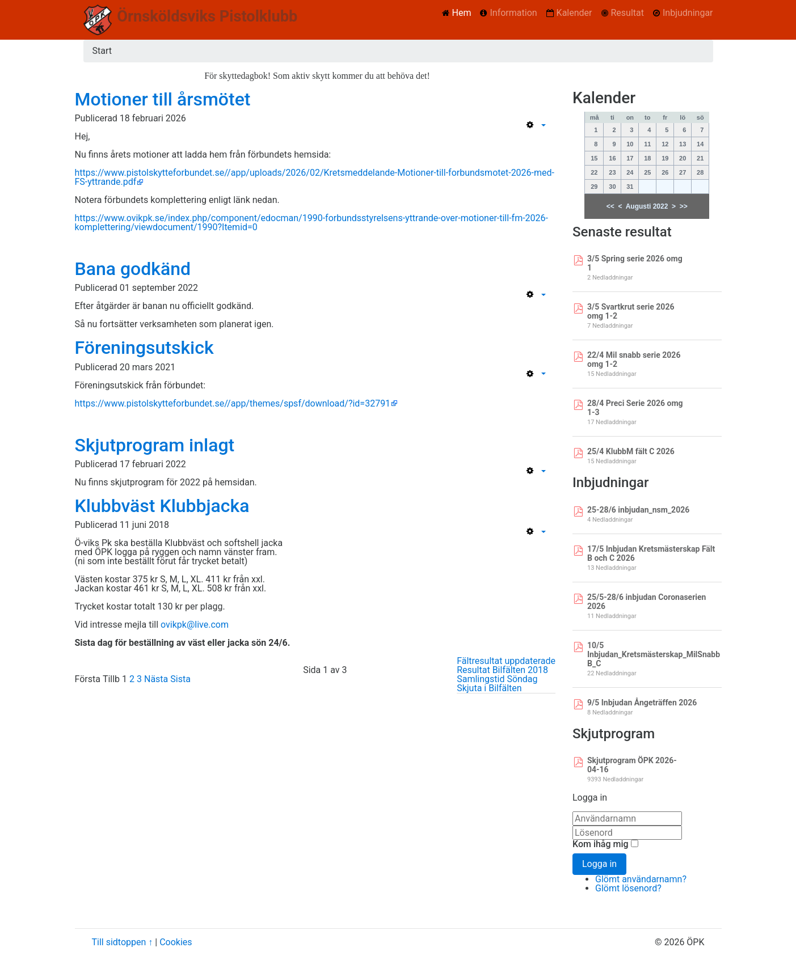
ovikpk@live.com (195, 624)
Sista (180, 679)
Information (513, 12)
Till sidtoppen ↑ (122, 942)
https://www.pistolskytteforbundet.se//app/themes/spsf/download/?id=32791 (233, 403)
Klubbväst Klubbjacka (162, 506)
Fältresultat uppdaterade (506, 660)
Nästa (156, 679)
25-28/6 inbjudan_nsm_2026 (638, 509)
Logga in (599, 863)
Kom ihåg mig (600, 844)
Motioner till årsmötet (163, 99)
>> (684, 206)
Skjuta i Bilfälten (489, 688)
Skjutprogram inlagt (155, 445)
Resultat (627, 12)
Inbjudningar (688, 12)
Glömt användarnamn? (641, 879)
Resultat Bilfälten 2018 (502, 670)
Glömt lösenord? (628, 888)
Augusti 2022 (647, 206)
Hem (461, 12)
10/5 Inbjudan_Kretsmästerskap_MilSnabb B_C (653, 654)
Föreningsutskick (144, 347)
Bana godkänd (133, 269)
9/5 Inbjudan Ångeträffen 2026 (642, 702)
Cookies (175, 942)
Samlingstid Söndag (497, 679)
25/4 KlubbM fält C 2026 (631, 451)
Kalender (574, 12)
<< (610, 206)
